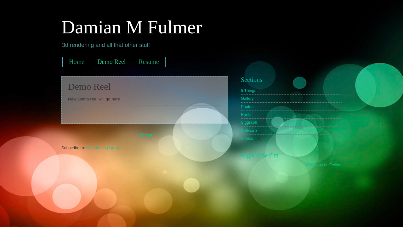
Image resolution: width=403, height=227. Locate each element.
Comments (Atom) (102, 147)
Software (249, 130)
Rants (246, 114)
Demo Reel (111, 61)
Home (76, 61)
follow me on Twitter (324, 164)
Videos (247, 138)
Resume (149, 61)
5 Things (248, 90)
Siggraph (249, 122)
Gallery (247, 98)
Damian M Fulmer (131, 27)
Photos (247, 106)
